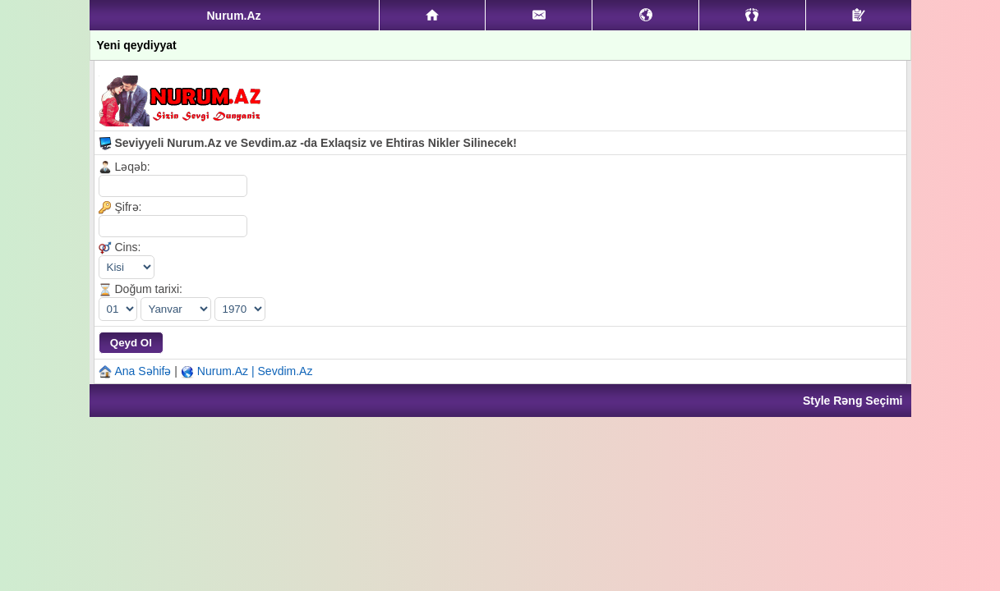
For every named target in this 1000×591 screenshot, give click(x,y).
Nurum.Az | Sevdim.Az (255, 371)
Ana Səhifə (143, 371)
